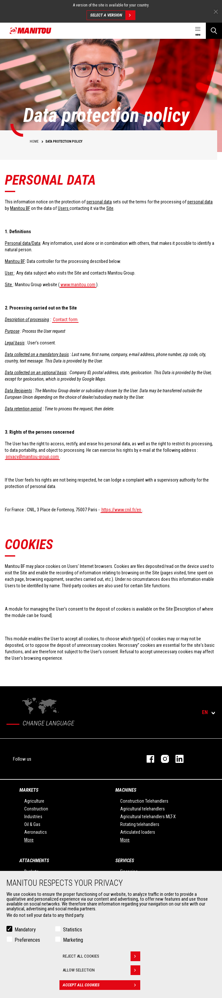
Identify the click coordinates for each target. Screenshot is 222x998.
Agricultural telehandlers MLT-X (148, 816)
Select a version (112, 15)
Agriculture (34, 801)
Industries (33, 816)
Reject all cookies (101, 956)
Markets (28, 790)
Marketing (73, 940)
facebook (147, 759)
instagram (161, 759)
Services (124, 860)
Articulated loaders (137, 832)
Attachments (34, 860)
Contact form (65, 319)
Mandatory (25, 930)
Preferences (27, 940)
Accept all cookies (101, 985)
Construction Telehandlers (144, 801)
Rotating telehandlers (139, 824)
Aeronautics (35, 832)
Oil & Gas (32, 824)
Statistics (72, 930)
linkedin (176, 759)
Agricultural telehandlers (142, 808)
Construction (36, 808)
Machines (125, 790)
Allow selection (101, 970)
